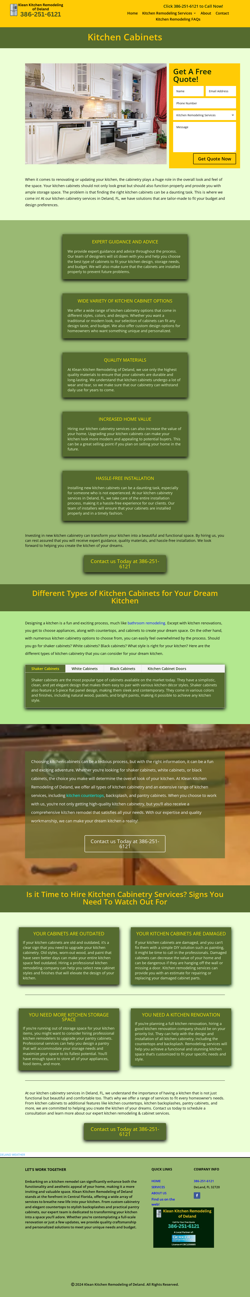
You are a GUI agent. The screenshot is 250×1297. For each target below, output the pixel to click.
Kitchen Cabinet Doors (167, 668)
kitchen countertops (85, 795)
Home (132, 14)
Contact (222, 14)
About (206, 14)
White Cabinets (85, 668)
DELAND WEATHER (12, 1155)
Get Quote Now (214, 159)
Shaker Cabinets (45, 668)
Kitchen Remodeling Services (167, 14)
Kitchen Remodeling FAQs (178, 20)
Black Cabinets (122, 668)
